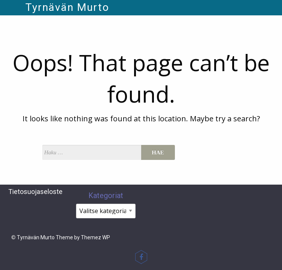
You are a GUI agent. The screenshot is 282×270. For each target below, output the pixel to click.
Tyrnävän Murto (67, 7)
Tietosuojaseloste (35, 191)
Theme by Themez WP (83, 237)
